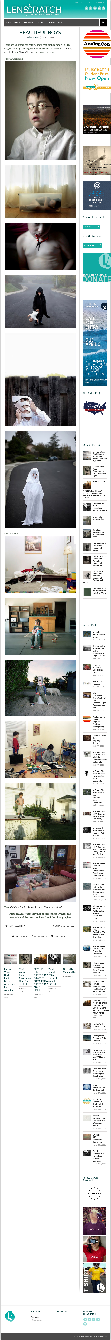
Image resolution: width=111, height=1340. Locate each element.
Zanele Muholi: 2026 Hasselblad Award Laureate (53, 976)
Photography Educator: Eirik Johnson (99, 1038)
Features (28, 22)
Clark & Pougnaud (66, 926)
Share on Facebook (40, 936)
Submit (51, 22)
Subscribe (89, 245)
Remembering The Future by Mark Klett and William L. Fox (99, 1055)
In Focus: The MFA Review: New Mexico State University (99, 776)
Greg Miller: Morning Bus (69, 970)
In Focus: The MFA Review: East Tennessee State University (99, 796)
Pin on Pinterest (59, 936)
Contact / (92, 3)
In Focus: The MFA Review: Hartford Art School (99, 831)
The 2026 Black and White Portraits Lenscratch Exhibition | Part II (95, 577)
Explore (17, 22)
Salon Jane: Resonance (98, 682)
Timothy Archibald (52, 907)
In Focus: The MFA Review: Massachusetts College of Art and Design (99, 849)
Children (14, 907)
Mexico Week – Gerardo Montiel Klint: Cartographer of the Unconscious (99, 890)
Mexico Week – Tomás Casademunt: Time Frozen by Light (25, 976)
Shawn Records (26, 52)
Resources (41, 22)
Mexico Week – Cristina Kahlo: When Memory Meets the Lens (99, 912)
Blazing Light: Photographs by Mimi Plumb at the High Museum (99, 651)
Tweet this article (21, 936)
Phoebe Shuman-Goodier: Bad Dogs (99, 668)
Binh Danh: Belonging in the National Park (98, 533)
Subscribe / (80, 3)
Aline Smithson (34, 37)
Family (23, 907)
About (101, 3)
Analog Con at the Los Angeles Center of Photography (99, 722)
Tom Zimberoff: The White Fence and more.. (99, 546)
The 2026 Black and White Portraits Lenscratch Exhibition (100, 561)
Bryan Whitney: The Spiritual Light (99, 1087)
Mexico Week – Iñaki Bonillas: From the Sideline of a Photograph (99, 986)
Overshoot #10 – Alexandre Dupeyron (97, 1138)
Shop (60, 22)
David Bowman (12, 926)
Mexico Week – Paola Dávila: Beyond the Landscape (99, 950)
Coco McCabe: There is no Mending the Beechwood (99, 1072)
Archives (35, 1316)
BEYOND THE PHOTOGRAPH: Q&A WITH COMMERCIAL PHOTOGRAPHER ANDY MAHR (43, 979)
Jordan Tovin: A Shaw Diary (99, 1025)
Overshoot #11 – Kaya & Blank (99, 634)
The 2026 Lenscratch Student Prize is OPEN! (99, 1103)
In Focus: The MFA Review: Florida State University (99, 815)
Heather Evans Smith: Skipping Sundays (99, 739)
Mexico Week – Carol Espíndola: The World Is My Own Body (99, 932)
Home (8, 22)
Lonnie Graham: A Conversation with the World (100, 590)
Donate (88, 226)
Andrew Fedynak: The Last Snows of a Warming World (99, 1120)
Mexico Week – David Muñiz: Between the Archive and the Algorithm (10, 979)
